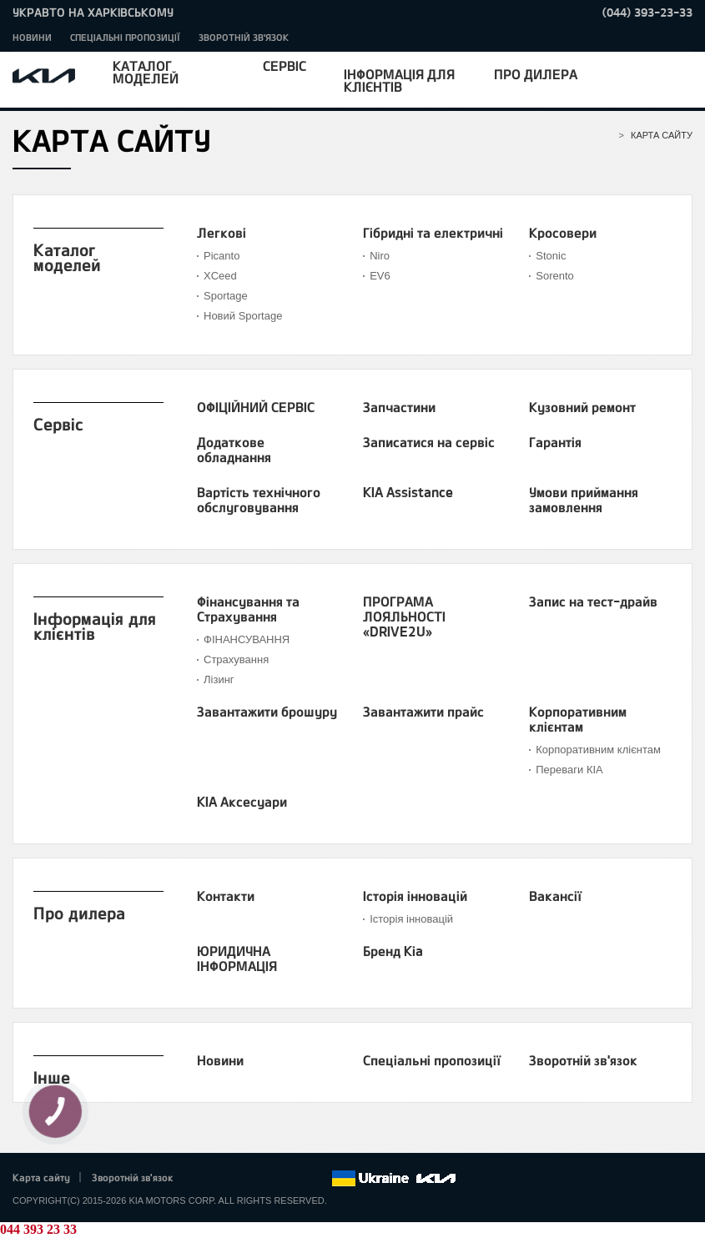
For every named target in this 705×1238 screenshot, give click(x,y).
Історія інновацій (415, 895)
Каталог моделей (146, 71)
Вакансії (555, 895)
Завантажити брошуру (267, 711)
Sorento (555, 275)
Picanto (221, 255)
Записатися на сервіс (429, 442)
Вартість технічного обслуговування (258, 500)
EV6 (380, 275)
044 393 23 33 (38, 1229)
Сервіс (284, 65)
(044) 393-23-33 (647, 12)
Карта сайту (41, 1177)
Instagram (295, 1179)
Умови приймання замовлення (583, 500)
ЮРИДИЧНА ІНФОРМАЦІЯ (237, 959)
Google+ (249, 1179)
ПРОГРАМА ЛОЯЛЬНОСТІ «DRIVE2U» (404, 616)
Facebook (204, 1179)
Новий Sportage (243, 316)
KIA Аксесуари (242, 801)
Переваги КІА (569, 769)
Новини (32, 37)
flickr (319, 1179)
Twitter (226, 1179)
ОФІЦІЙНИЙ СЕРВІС (256, 407)
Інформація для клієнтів (399, 80)
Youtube (273, 1179)
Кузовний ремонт (582, 407)
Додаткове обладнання (234, 450)
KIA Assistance (408, 492)
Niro (380, 255)
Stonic (551, 255)
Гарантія (555, 442)
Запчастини (399, 407)
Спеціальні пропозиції (125, 37)
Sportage (226, 295)
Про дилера (535, 74)
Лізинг (219, 679)
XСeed (220, 275)
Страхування (236, 659)
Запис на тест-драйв (593, 601)
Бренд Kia (393, 951)
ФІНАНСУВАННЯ (247, 639)
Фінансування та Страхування (248, 609)
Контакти (225, 895)
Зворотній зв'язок (244, 37)
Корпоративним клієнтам (578, 719)
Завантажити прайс (423, 711)
